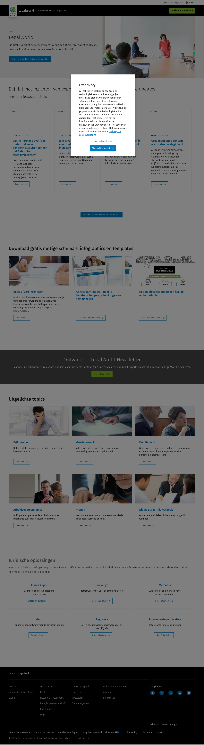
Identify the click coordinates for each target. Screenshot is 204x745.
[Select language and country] (190, 2)
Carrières (76, 693)
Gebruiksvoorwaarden (20, 733)
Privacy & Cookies (45, 733)
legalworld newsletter (182, 10)
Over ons (13, 687)
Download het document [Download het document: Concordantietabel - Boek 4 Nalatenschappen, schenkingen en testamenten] (90, 319)
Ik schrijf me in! (101, 375)
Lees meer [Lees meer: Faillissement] (20, 462)
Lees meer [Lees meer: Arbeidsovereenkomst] (20, 526)
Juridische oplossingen (32, 561)
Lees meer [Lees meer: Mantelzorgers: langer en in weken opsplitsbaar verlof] (115, 185)
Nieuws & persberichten (21, 693)
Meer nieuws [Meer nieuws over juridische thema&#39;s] (101, 215)
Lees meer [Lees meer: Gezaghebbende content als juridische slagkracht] (162, 185)
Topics (61, 10)
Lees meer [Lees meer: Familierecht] (146, 462)
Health (43, 693)
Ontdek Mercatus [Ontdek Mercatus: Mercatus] (162, 602)
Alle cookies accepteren (103, 148)
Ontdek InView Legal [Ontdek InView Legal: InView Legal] (37, 602)
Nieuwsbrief (109, 698)
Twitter (170, 694)
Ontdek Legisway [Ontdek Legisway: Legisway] (99, 636)
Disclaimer (147, 733)
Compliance (46, 710)
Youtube (189, 694)
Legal (43, 715)
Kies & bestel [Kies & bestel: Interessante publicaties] (163, 636)
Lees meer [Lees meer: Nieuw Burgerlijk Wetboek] (146, 526)
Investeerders (78, 698)
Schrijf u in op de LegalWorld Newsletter (29, 59)
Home (12, 674)
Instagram (161, 694)
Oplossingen (46, 687)
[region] (103, 115)
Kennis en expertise (81, 687)
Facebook (152, 694)
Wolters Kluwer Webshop (115, 687)
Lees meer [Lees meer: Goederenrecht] (83, 462)
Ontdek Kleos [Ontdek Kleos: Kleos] (37, 636)
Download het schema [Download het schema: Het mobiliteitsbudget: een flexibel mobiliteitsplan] (152, 319)
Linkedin (179, 694)
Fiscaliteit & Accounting (52, 698)
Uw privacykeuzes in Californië (98, 733)
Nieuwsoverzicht (46, 10)
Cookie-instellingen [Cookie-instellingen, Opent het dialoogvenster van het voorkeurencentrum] (103, 141)
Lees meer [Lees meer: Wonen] (83, 526)
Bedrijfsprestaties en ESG (52, 704)
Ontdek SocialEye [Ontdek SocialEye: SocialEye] (100, 602)
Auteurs (107, 693)
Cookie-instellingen (68, 733)
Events (12, 698)
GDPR (160, 733)
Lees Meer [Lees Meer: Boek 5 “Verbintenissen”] (20, 319)
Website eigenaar (80, 704)
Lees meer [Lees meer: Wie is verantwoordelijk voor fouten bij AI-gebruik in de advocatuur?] (67, 185)
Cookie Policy (130, 733)
